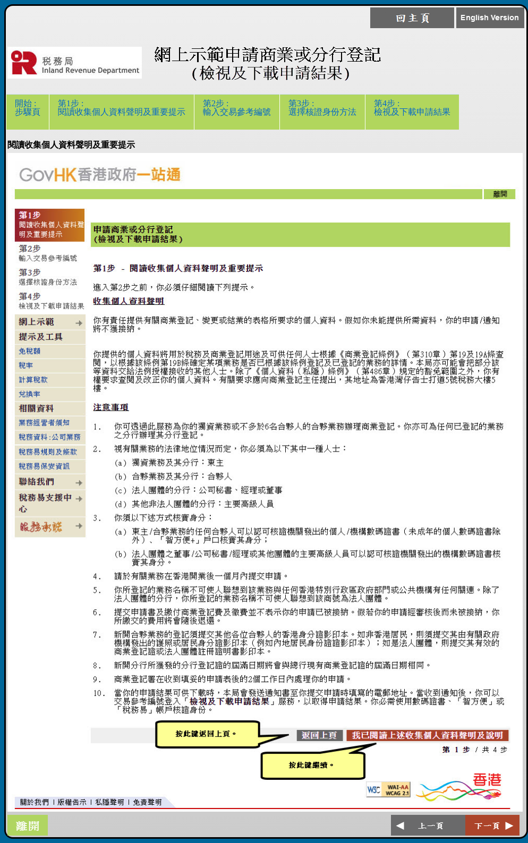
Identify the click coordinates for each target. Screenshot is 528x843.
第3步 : (322, 112)
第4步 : (412, 112)
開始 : (27, 112)
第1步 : (121, 112)
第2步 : (237, 112)
